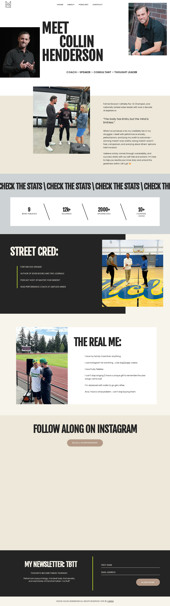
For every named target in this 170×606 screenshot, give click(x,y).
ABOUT (70, 4)
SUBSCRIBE (148, 582)
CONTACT (97, 4)
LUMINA (110, 601)
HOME (60, 4)
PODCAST (83, 4)
